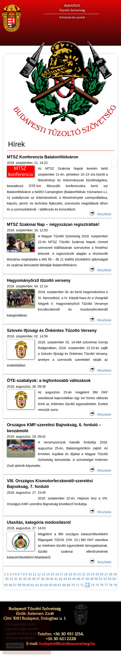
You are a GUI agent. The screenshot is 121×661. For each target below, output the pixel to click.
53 (110, 579)
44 (69, 579)
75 (97, 585)
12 (39, 574)
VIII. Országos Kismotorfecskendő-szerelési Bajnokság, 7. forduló (50, 484)
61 (33, 585)
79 (115, 585)
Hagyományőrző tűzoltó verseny (38, 280)
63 (42, 585)
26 (102, 574)
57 (15, 585)
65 (51, 585)
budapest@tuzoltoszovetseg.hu (67, 643)
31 (11, 579)
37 (38, 579)
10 (30, 574)
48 (87, 579)
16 (57, 574)
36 (34, 579)
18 (66, 574)
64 (46, 585)
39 (47, 579)
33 (20, 579)
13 (43, 574)
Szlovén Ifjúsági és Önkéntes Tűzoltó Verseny (52, 330)
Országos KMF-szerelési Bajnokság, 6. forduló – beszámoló (54, 428)
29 (115, 574)
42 (60, 579)
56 (10, 585)
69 (68, 585)
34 (25, 579)
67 (60, 585)
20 (75, 574)
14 (48, 574)
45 (74, 579)
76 (102, 585)
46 (78, 579)
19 (70, 574)
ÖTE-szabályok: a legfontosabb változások (49, 380)
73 (87, 584)
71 (77, 585)
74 (93, 585)
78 (111, 585)
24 (93, 574)
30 (7, 579)
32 (16, 579)
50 (96, 579)
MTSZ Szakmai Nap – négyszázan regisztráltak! (53, 224)
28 (111, 574)
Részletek (100, 214)
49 (92, 579)
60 (28, 585)
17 (61, 574)
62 (37, 585)
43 (65, 579)
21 (79, 574)
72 (82, 585)
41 (56, 579)
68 (64, 585)
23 (88, 574)
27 (106, 574)
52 (105, 579)
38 (43, 579)
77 (106, 585)
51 (101, 579)
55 (6, 585)
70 (73, 585)
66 (55, 585)
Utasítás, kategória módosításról (39, 522)
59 (24, 585)
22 (84, 574)
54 (114, 579)
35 (29, 579)
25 (97, 574)
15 (52, 574)
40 (51, 579)
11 (35, 574)
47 (83, 579)
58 (19, 585)
